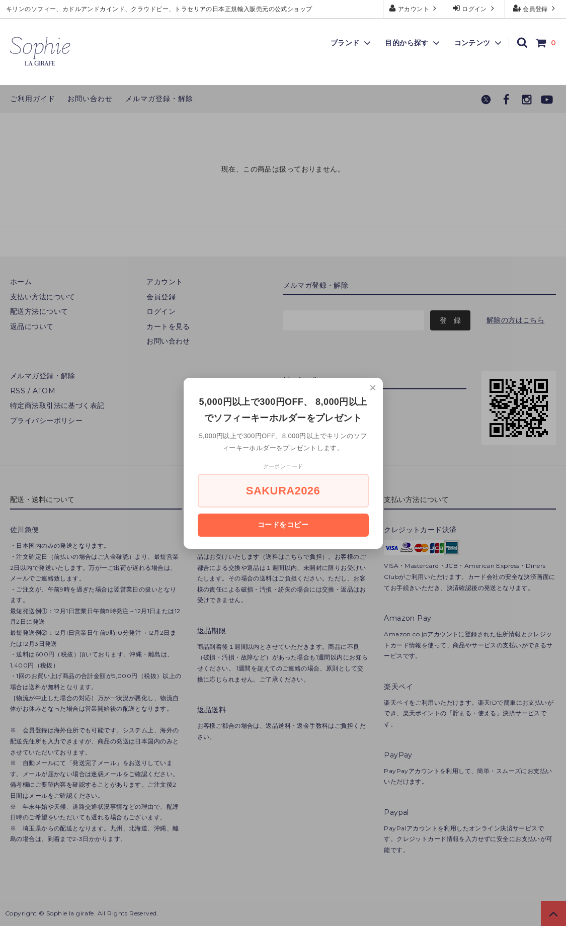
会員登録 (535, 8)
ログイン (474, 8)
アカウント (413, 8)
